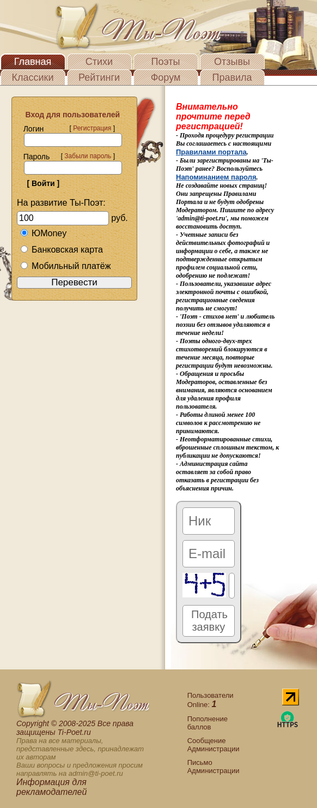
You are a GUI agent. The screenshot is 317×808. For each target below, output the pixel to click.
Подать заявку (209, 620)
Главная (33, 61)
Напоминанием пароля (216, 177)
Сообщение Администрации (213, 745)
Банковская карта (61, 249)
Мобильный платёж (65, 266)
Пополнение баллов (207, 723)
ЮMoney (43, 233)
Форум (166, 77)
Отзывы (232, 61)
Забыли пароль (87, 156)
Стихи (99, 61)
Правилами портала (211, 152)
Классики (33, 77)
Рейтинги (99, 77)
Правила (232, 77)
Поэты (165, 61)
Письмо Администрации (213, 766)
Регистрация (92, 128)
